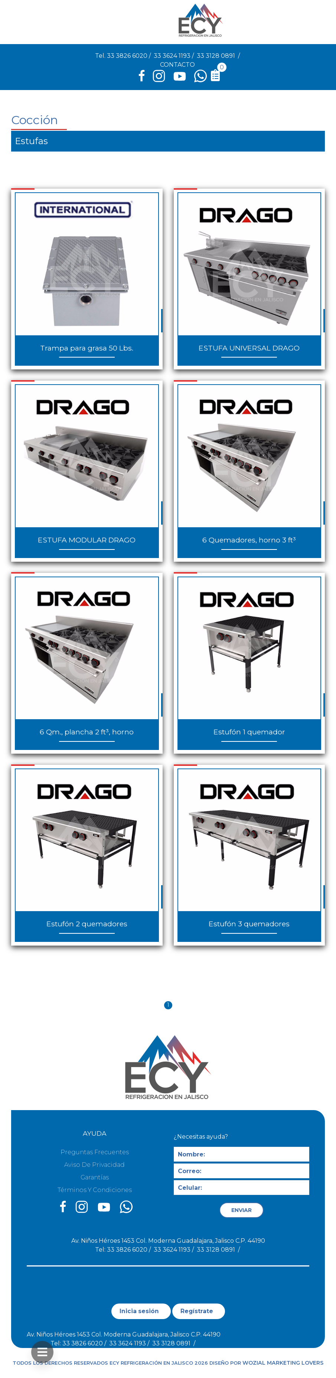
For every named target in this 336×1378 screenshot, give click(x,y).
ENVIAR (241, 1210)
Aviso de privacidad (94, 1164)
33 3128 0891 (216, 55)
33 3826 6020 (127, 55)
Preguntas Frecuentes (95, 1152)
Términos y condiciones (95, 1189)
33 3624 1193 (172, 55)
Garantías (95, 1177)
